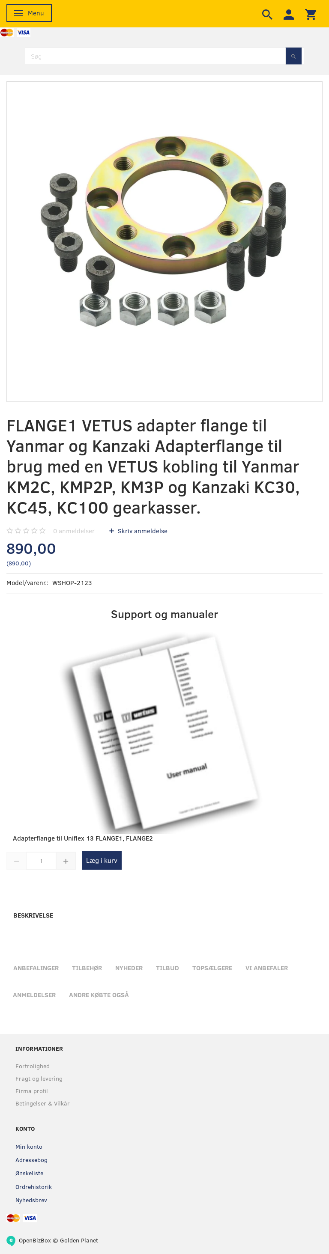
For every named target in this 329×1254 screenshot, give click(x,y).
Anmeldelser (34, 994)
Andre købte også (99, 994)
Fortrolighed (32, 1066)
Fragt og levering (39, 1078)
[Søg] (293, 56)
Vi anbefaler (266, 967)
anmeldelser (74, 530)
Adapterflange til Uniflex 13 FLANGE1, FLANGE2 (83, 838)
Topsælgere (212, 967)
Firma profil (31, 1091)
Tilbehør (87, 967)
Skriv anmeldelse (141, 530)
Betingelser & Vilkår (42, 1103)
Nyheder (129, 967)
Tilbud (167, 967)
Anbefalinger (36, 967)
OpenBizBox (35, 1240)
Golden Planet (79, 1240)
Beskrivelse (33, 915)
